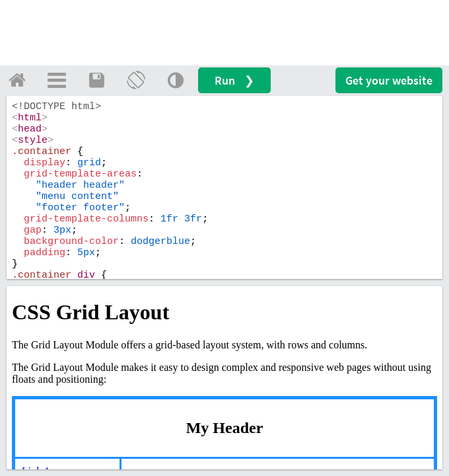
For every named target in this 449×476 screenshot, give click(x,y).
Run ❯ (234, 80)
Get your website (388, 80)
